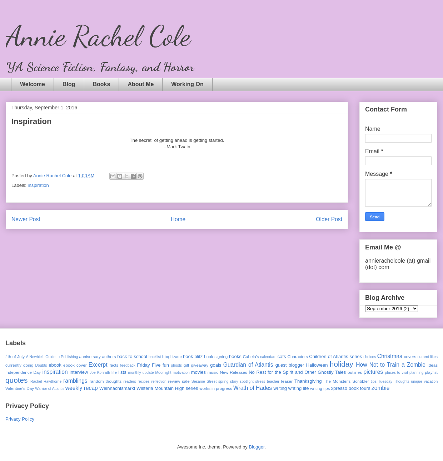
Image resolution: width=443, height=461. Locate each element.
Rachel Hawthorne (45, 381)
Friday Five (148, 365)
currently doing (19, 365)
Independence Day (23, 372)
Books (101, 84)
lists (122, 372)
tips (374, 381)
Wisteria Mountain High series (167, 388)
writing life (298, 388)
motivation (181, 373)
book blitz (193, 356)
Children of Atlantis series (335, 356)
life (114, 372)
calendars (268, 357)
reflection (158, 381)
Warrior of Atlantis (49, 389)
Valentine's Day (19, 388)
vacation (431, 381)
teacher (273, 381)
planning (416, 373)
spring (223, 381)
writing (280, 388)
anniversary (89, 356)
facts (114, 365)
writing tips (320, 388)
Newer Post (25, 219)
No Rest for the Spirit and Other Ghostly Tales (297, 372)
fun (166, 365)
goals (215, 365)
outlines (355, 372)
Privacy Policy (19, 419)
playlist (431, 372)
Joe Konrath (100, 373)
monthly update (141, 373)
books (235, 356)
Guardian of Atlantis (248, 365)
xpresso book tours (350, 388)
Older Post (329, 219)
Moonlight (163, 373)
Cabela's (251, 356)
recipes (144, 381)
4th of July (15, 356)
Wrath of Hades (252, 388)
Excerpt (98, 365)
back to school (132, 356)
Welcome (32, 84)
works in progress (215, 388)
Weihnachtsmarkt (117, 388)
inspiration (38, 185)
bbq (165, 356)
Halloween (317, 365)
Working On (187, 84)
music (213, 372)
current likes (428, 357)
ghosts (176, 365)
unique (416, 381)
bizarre (176, 357)
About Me (141, 84)
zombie (380, 388)
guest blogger (289, 365)
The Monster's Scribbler (346, 381)
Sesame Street (204, 381)
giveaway (199, 365)
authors (109, 356)
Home (178, 219)
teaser (286, 381)
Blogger (256, 447)
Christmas (389, 356)
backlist (155, 357)
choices (369, 357)
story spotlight (242, 381)
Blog (69, 84)
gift (186, 365)
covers (410, 356)
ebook (55, 365)
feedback (127, 365)
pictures (373, 372)
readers (129, 381)
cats (282, 356)
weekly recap (81, 388)
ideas (433, 365)
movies (198, 372)
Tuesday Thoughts (393, 381)
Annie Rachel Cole (98, 36)
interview (79, 372)
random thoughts (106, 381)
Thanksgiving (308, 381)
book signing (216, 356)
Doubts (41, 365)
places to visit (396, 373)
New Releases (233, 372)
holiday (341, 364)
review (174, 381)
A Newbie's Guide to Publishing (52, 357)
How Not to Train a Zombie (390, 365)
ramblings (75, 381)
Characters (298, 356)
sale (185, 381)
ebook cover (75, 365)
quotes (16, 380)
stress (260, 381)
